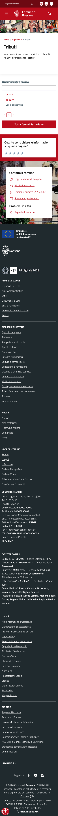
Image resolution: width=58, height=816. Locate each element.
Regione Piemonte (11, 712)
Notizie (5, 418)
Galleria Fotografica (12, 469)
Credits (5, 680)
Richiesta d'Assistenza (13, 651)
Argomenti (17, 39)
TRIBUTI (10, 100)
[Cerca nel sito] (49, 13)
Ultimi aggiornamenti (12, 685)
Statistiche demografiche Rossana (19, 746)
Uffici (9, 94)
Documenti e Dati (11, 300)
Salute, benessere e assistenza (17, 386)
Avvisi (5, 437)
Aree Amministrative (12, 291)
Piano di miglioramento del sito (17, 631)
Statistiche (7, 690)
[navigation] (6, 13)
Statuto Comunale (11, 661)
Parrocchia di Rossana (13, 732)
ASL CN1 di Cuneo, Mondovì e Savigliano (22, 742)
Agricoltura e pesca (11, 332)
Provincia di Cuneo (11, 717)
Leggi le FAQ (8, 636)
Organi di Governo (11, 286)
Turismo (6, 396)
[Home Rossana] (27, 13)
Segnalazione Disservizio (14, 646)
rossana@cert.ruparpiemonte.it (24, 515)
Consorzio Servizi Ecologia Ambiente (20, 737)
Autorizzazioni (9, 352)
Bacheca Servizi (10, 656)
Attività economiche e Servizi (17, 479)
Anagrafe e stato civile (13, 342)
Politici (5, 315)
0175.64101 (12, 500)
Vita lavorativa (9, 401)
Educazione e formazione (14, 366)
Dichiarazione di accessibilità (16, 626)
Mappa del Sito (9, 695)
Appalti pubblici (9, 347)
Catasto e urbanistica (13, 357)
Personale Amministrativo (15, 310)
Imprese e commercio (13, 376)
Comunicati (7, 432)
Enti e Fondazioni (10, 305)
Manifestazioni (9, 423)
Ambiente (7, 337)
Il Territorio (7, 464)
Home (6, 39)
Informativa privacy (12, 666)
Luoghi (5, 459)
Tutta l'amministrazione (29, 124)
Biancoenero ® (31, 804)
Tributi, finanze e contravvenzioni (18, 391)
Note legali (7, 671)
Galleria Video (9, 474)
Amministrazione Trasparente (17, 622)
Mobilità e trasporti (11, 381)
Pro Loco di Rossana (12, 727)
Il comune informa (11, 428)
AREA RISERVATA (27, 811)
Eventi (5, 454)
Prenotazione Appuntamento (17, 641)
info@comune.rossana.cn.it (23, 518)
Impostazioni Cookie (12, 676)
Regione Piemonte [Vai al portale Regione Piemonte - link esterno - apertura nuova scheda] (12, 3)
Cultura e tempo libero (13, 362)
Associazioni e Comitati (13, 484)
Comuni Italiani (9, 751)
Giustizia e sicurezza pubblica (16, 371)
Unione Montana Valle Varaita (17, 722)
